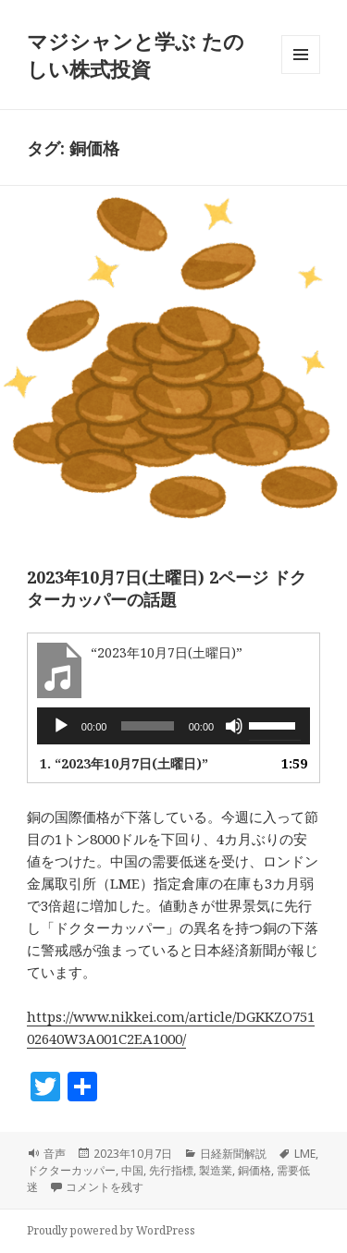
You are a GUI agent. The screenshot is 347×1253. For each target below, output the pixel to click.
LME (305, 1153)
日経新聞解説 (233, 1153)
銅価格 (254, 1170)
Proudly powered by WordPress (111, 1230)
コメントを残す (104, 1187)
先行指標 (171, 1170)
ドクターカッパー (71, 1170)
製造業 (215, 1170)
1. (124, 763)
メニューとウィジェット (300, 73)
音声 (54, 1153)
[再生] (61, 726)
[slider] (147, 726)
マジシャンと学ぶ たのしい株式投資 (135, 54)
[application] (173, 725)
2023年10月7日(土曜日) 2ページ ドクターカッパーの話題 (166, 588)
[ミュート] (234, 726)
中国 (132, 1170)
